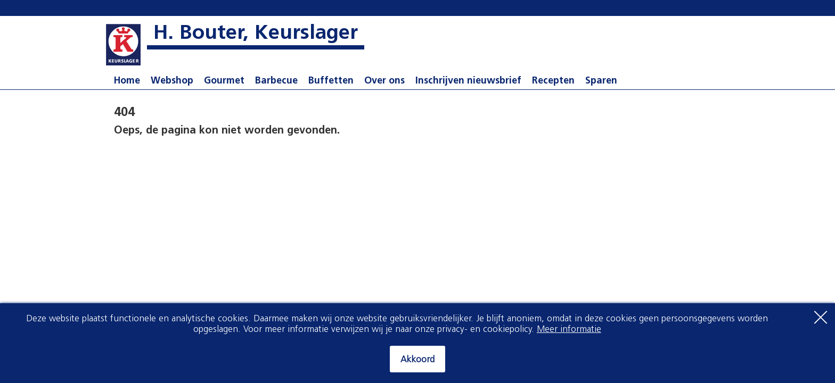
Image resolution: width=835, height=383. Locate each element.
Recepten (553, 81)
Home (127, 81)
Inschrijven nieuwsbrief (468, 81)
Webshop (172, 81)
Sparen (601, 81)
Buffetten (331, 81)
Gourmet (224, 81)
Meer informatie (569, 329)
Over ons (384, 81)
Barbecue (276, 81)
